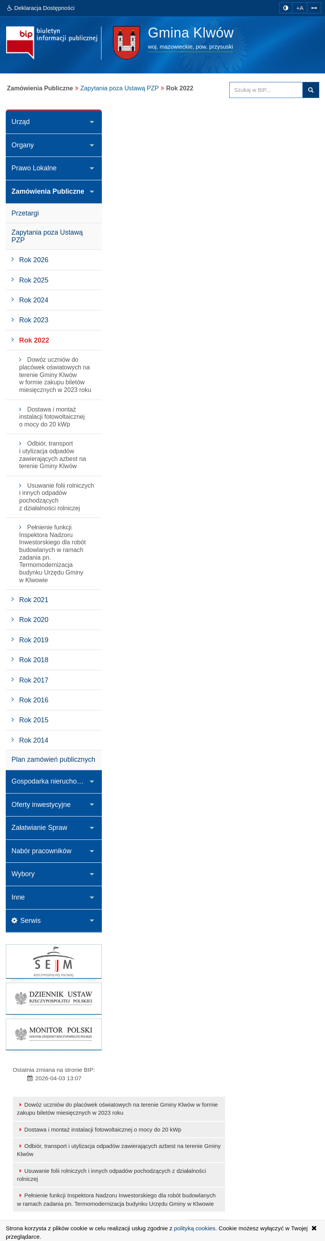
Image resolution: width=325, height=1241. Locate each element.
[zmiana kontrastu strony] (285, 7)
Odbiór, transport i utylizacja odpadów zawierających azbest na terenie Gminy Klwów (208, 163)
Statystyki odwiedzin (163, 1195)
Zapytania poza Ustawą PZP (119, 88)
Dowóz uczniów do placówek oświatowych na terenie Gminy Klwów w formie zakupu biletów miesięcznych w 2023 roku (207, 122)
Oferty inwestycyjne (41, 815)
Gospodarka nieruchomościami (56, 792)
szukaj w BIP (311, 90)
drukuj (301, 240)
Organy (22, 145)
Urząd (20, 122)
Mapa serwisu (155, 1161)
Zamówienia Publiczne (48, 191)
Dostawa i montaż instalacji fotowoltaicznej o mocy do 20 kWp (197, 143)
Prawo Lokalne (34, 168)
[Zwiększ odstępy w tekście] (314, 7)
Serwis (26, 932)
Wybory (23, 885)
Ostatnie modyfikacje (164, 1169)
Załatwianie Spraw (39, 839)
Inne (18, 908)
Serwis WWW (41, 1203)
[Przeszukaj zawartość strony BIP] (266, 90)
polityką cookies (195, 1228)
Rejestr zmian (155, 1186)
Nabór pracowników (41, 861)
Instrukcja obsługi (159, 1178)
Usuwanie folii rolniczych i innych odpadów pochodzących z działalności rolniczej (209, 188)
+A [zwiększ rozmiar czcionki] (299, 8)
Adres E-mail (40, 1195)
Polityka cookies (158, 1203)
